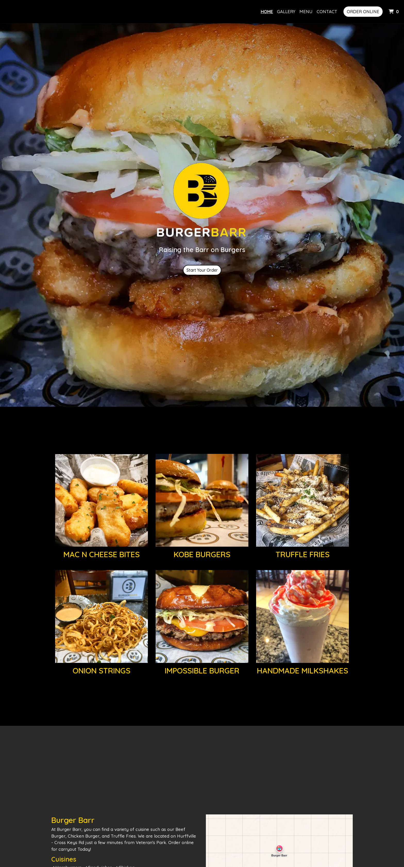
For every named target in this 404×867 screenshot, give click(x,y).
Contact (327, 11)
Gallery (286, 11)
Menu (306, 11)
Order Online (363, 11)
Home (267, 11)
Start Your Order (202, 270)
